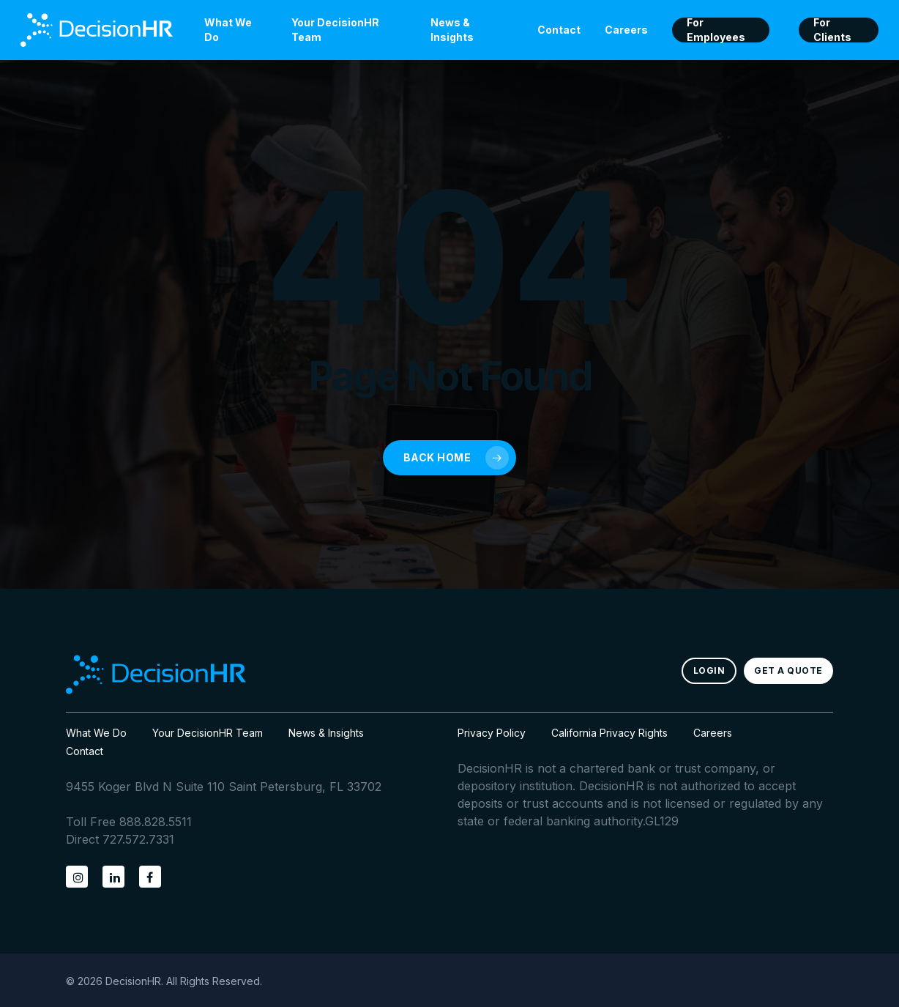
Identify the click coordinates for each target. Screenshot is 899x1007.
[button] (709, 671)
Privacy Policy (492, 733)
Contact (84, 751)
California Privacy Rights (609, 733)
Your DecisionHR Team (207, 733)
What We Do (96, 733)
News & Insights (326, 733)
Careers (712, 733)
